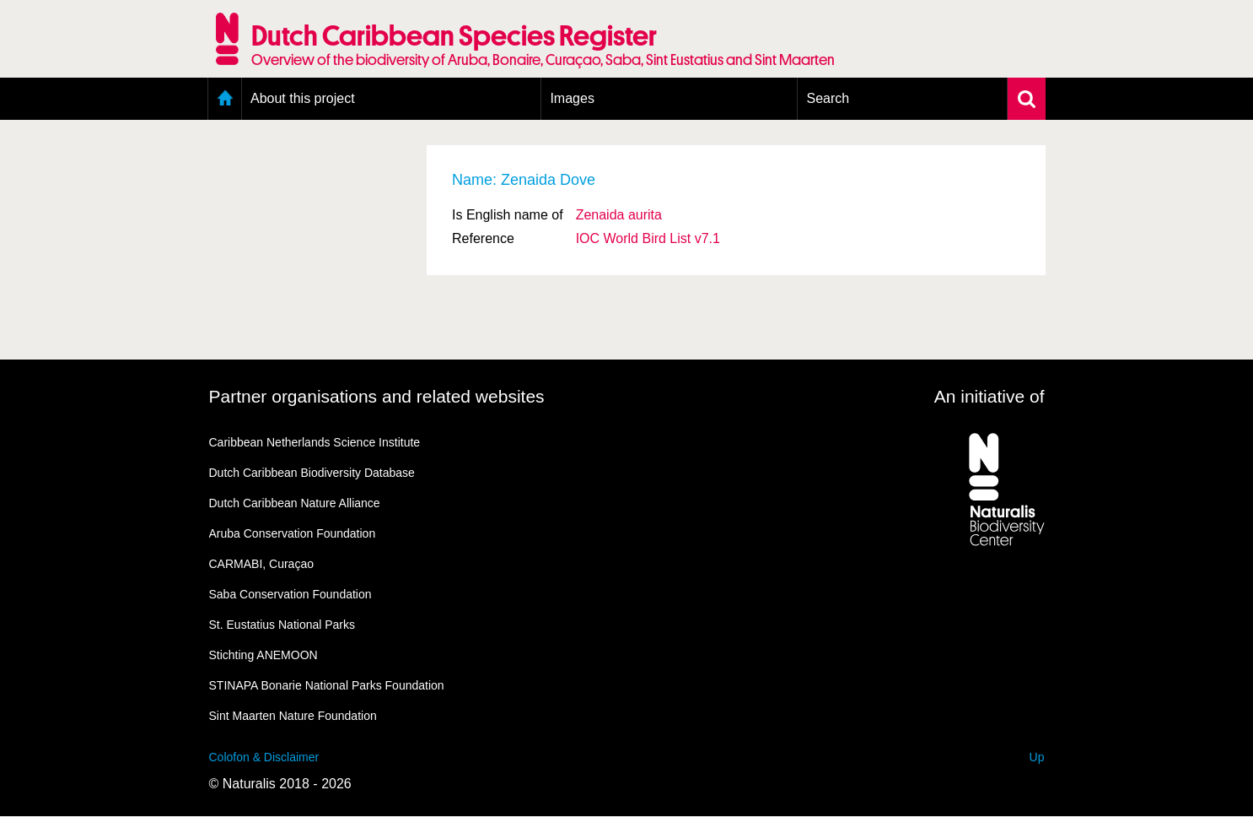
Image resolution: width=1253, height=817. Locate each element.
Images (572, 98)
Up (1037, 757)
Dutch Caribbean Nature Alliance (294, 503)
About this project (302, 98)
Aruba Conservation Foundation (292, 533)
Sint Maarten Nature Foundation (293, 715)
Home (224, 99)
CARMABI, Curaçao (261, 564)
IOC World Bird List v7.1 (648, 238)
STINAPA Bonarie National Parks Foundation (326, 685)
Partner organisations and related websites (377, 396)
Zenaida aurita (619, 215)
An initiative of (989, 396)
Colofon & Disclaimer (264, 757)
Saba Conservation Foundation (290, 594)
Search (827, 98)
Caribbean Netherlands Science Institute (315, 442)
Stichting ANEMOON (263, 655)
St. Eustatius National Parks (282, 624)
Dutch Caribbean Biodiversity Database (312, 472)
